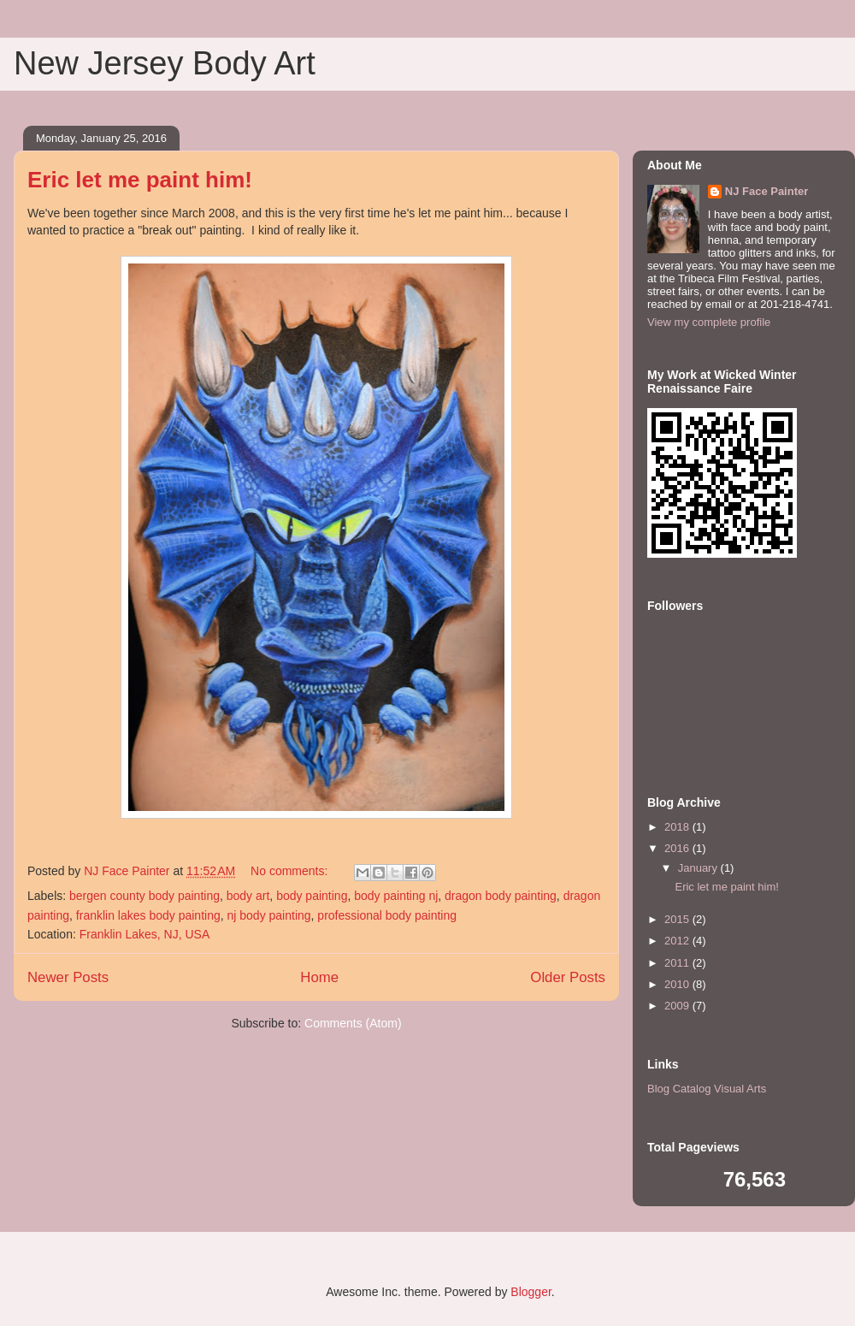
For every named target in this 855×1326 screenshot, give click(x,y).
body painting (311, 896)
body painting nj (396, 896)
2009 (678, 1005)
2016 (678, 848)
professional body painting (387, 915)
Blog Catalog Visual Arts (706, 1088)
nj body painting (269, 915)
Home (319, 977)
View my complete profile (708, 322)
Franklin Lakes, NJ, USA (145, 934)
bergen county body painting (144, 896)
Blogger (530, 1292)
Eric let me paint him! (139, 179)
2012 (678, 940)
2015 (678, 919)
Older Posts (567, 977)
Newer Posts (68, 977)
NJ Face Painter (767, 191)
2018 (678, 826)
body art (248, 896)
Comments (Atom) (353, 1023)
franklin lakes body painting (148, 915)
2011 (678, 962)
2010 (678, 984)
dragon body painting (501, 896)
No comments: (291, 871)
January (699, 867)
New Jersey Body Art (164, 63)
